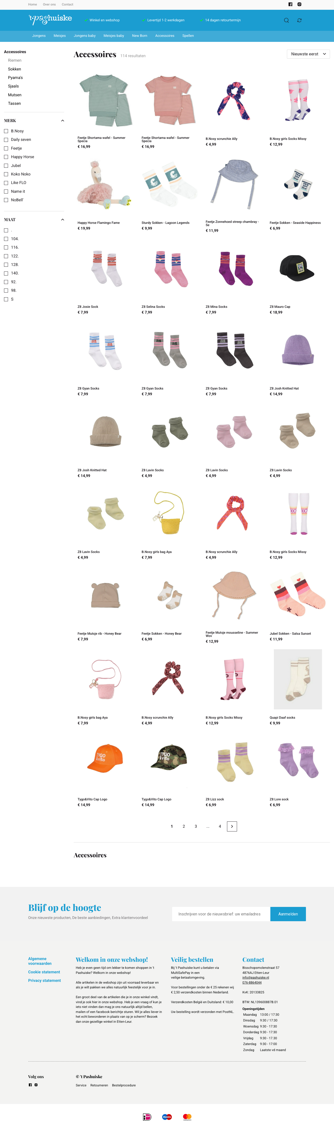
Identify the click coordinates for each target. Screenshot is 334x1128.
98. (14, 290)
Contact (67, 5)
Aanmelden (288, 914)
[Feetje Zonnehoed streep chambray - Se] (234, 194)
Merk (34, 120)
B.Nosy (17, 131)
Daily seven (21, 139)
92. (14, 282)
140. (15, 273)
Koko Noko (21, 174)
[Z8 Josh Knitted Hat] (298, 359)
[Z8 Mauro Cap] (298, 277)
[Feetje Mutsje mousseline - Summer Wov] (234, 605)
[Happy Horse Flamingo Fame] (106, 194)
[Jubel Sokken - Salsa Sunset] (298, 605)
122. (15, 256)
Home (32, 5)
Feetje (16, 148)
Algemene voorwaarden (40, 961)
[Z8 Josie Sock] (106, 277)
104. (15, 239)
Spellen (188, 36)
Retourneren (99, 1085)
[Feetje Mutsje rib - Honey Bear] (106, 605)
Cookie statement (44, 972)
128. (15, 264)
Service (81, 1085)
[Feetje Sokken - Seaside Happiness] (298, 194)
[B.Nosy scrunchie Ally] (234, 110)
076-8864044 (252, 983)
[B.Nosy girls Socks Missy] (298, 110)
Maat (34, 219)
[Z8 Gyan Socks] (106, 359)
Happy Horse (22, 157)
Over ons (49, 5)
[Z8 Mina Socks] (234, 277)
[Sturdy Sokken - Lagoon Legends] (170, 194)
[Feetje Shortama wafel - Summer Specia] (106, 110)
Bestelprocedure (124, 1085)
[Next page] (232, 826)
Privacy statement (44, 980)
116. (15, 247)
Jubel (16, 165)
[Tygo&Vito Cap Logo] (106, 770)
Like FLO (18, 182)
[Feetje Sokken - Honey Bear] (170, 605)
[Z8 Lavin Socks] (170, 441)
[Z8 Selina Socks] (170, 277)
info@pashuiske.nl (256, 978)
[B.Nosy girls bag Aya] (170, 522)
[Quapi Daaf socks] (298, 688)
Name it (18, 191)
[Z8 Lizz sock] (234, 770)
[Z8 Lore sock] (298, 770)
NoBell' (17, 200)
